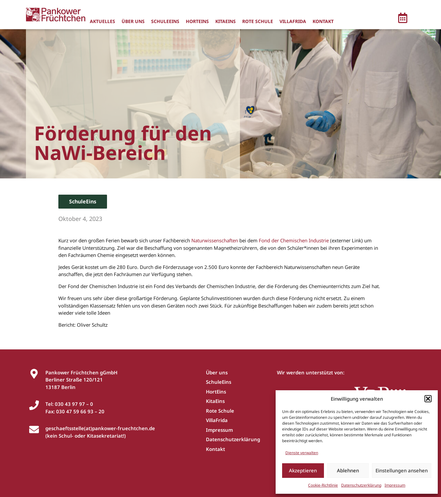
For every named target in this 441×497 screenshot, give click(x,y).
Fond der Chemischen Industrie (294, 240)
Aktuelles (102, 21)
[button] (428, 398)
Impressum (395, 485)
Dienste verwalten (301, 452)
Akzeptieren (303, 470)
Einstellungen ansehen (401, 470)
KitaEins (225, 21)
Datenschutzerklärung (361, 485)
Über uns (133, 21)
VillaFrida (293, 21)
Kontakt (323, 21)
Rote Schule (257, 21)
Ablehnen (348, 470)
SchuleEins (165, 21)
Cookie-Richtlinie (323, 485)
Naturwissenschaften (214, 240)
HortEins (197, 21)
